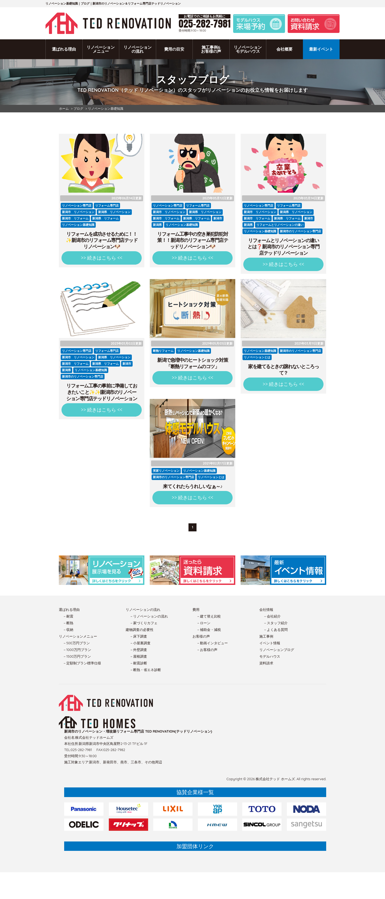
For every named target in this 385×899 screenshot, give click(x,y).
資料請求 (266, 663)
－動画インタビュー (212, 643)
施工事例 (266, 636)
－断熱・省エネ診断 (145, 670)
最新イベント (321, 49)
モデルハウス (269, 656)
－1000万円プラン (77, 649)
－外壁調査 (138, 649)
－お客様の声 (207, 649)
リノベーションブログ (276, 649)
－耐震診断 (138, 663)
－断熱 (68, 623)
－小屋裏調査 (140, 643)
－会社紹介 (272, 616)
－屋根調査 (138, 656)
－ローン (203, 623)
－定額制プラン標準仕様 (82, 663)
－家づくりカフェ (143, 623)
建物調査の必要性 (139, 629)
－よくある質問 (275, 629)
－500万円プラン (76, 643)
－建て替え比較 (209, 616)
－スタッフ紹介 (275, 623)
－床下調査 (138, 636)
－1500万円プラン (77, 656)
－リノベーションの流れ (149, 616)
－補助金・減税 (209, 629)
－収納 (68, 629)
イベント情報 (269, 643)
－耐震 (68, 616)
